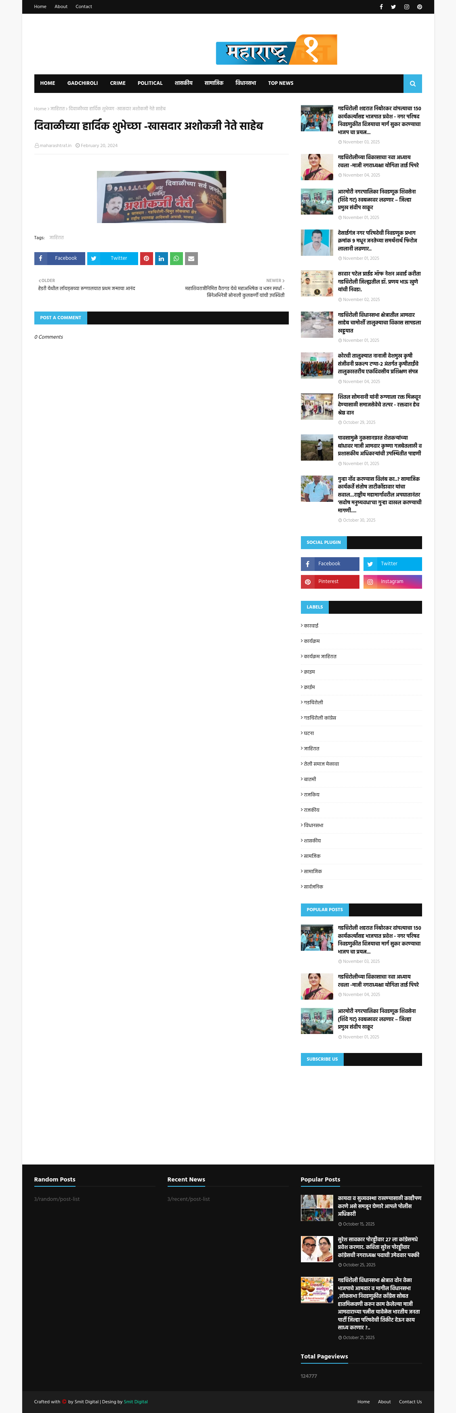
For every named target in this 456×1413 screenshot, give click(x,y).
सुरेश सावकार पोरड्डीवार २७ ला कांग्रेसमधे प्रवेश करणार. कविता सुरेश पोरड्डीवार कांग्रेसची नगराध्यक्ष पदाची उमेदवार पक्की (379, 1248)
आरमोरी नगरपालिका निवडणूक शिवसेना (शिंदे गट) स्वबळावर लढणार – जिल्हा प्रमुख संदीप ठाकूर (377, 200)
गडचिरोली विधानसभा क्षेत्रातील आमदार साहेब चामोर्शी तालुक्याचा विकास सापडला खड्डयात (379, 323)
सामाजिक (313, 872)
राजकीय (311, 810)
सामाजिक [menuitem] (214, 83)
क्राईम (309, 687)
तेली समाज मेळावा (321, 764)
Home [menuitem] (47, 83)
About (61, 7)
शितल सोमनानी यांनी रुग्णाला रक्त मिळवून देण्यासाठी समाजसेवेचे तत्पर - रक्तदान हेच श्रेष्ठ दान (379, 405)
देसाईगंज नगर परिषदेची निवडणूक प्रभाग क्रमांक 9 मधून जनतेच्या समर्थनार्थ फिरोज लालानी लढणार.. (377, 241)
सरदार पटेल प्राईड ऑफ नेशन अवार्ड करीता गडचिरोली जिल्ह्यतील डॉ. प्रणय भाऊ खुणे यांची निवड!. (379, 282)
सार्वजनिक (313, 887)
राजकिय (311, 795)
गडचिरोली (313, 703)
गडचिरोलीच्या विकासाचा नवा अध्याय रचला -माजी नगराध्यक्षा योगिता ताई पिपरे (378, 162)
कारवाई (311, 626)
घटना (309, 733)
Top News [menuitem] (281, 83)
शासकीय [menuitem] (183, 83)
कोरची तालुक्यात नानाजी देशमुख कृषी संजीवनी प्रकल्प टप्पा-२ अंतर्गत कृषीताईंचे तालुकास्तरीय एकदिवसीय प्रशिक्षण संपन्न (378, 364)
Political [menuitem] (150, 83)
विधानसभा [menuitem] (245, 83)
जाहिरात (57, 109)
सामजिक (312, 856)
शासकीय (312, 841)
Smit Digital (87, 1402)
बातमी (310, 779)
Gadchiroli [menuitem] (82, 83)
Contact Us (410, 1402)
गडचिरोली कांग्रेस (320, 718)
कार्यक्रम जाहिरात (320, 657)
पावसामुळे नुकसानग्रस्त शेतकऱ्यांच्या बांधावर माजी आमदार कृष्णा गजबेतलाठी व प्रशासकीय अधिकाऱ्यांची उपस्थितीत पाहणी (380, 446)
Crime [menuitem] (118, 83)
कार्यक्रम (312, 641)
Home (40, 7)
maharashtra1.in (56, 146)
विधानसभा (314, 825)
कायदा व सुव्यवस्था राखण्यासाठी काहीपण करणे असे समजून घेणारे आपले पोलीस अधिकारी (380, 1207)
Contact (84, 7)
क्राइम (309, 672)
